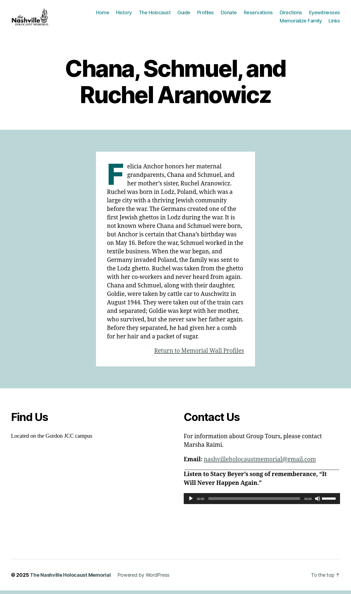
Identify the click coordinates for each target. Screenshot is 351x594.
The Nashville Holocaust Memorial (70, 578)
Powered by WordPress (143, 578)
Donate (229, 14)
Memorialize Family (301, 22)
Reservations (258, 14)
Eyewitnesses (324, 14)
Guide (183, 14)
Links (334, 22)
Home (102, 14)
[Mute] (317, 502)
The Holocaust (155, 14)
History (124, 14)
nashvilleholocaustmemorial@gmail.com (260, 463)
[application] (262, 502)
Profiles (205, 14)
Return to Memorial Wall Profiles (199, 354)
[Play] (191, 502)
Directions (291, 14)
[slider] (254, 502)
